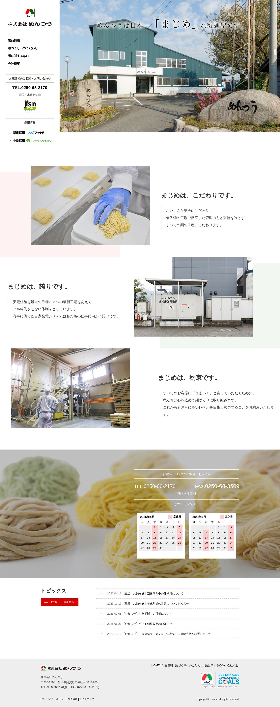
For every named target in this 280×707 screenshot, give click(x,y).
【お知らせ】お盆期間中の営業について (145, 613)
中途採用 (32, 140)
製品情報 (14, 40)
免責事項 (75, 696)
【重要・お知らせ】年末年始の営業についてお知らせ (154, 603)
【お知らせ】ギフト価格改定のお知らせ (145, 623)
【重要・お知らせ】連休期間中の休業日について (151, 593)
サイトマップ (90, 696)
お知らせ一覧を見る (63, 602)
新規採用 (29, 132)
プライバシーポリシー (55, 696)
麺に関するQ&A (19, 55)
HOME (155, 664)
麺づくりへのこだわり (23, 48)
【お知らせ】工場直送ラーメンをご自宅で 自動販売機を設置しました (165, 633)
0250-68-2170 (34, 87)
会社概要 (14, 63)
